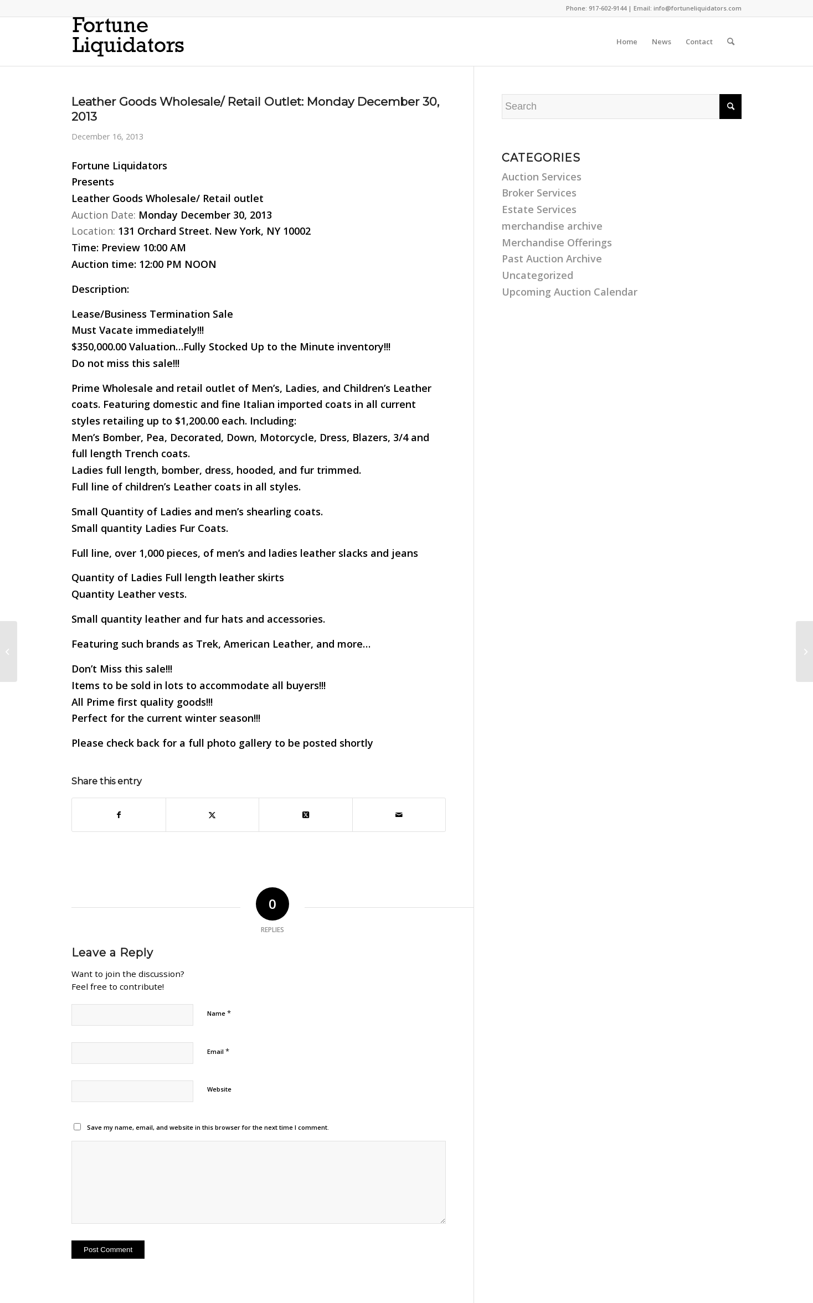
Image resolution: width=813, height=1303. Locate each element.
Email (218, 1051)
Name (219, 1013)
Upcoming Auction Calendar (569, 291)
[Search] (731, 41)
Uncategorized (537, 275)
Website (219, 1089)
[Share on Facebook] (119, 815)
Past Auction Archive (552, 258)
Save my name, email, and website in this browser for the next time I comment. (208, 1127)
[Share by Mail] (399, 815)
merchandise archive (552, 225)
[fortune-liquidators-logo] (137, 41)
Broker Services (539, 192)
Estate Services (539, 209)
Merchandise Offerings (557, 242)
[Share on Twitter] (212, 815)
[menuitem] (627, 41)
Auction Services (542, 176)
